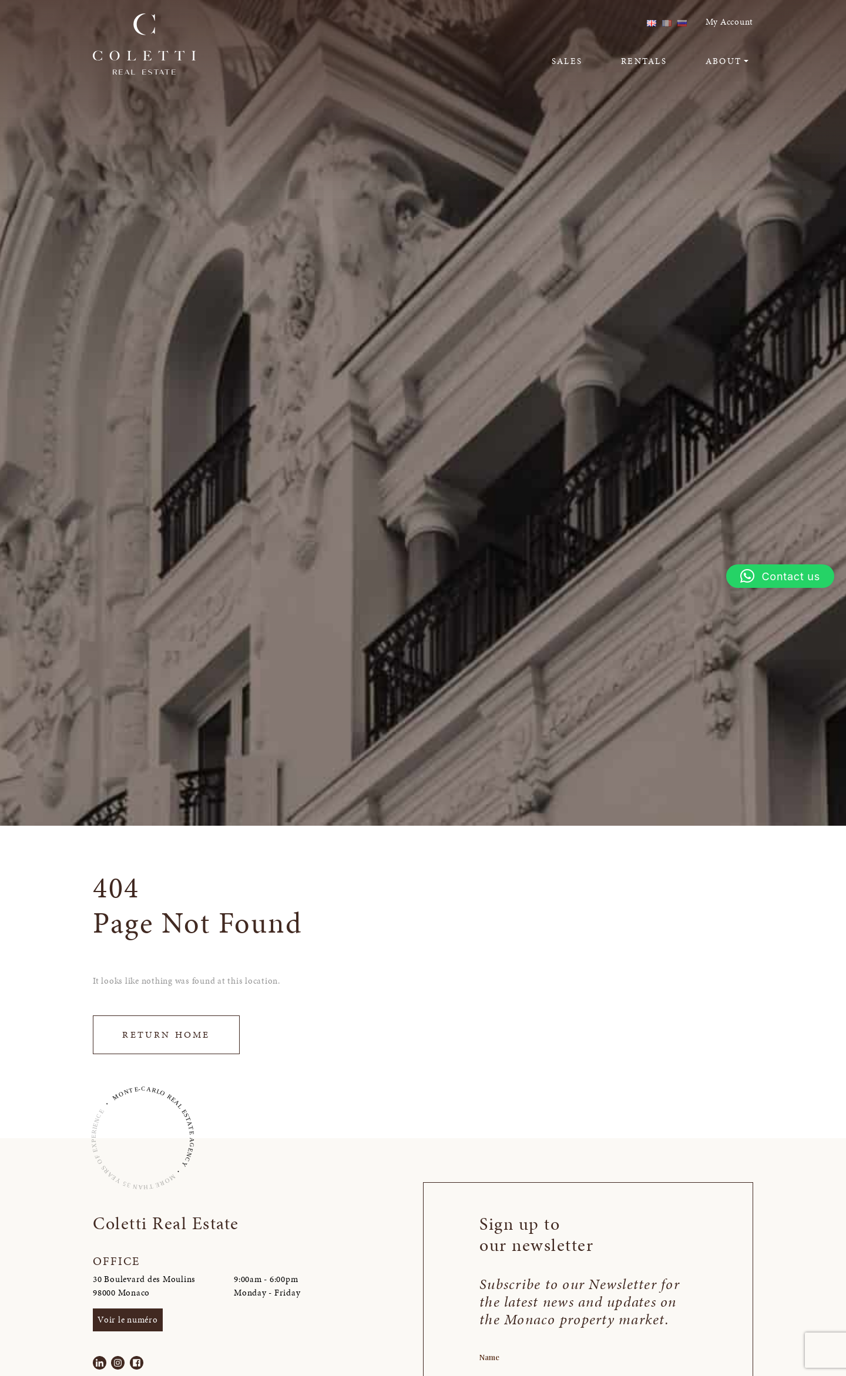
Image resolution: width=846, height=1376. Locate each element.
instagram (596, 22)
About (723, 61)
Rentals (644, 61)
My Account (730, 22)
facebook (615, 22)
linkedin (578, 22)
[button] (780, 576)
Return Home (166, 1034)
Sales (567, 61)
